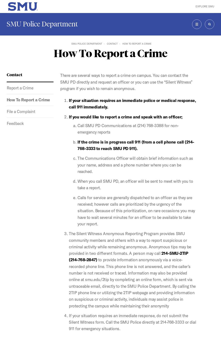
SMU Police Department (42, 24)
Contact (112, 43)
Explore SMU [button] (205, 6)
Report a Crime (20, 87)
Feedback (15, 123)
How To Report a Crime (28, 99)
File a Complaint (21, 111)
